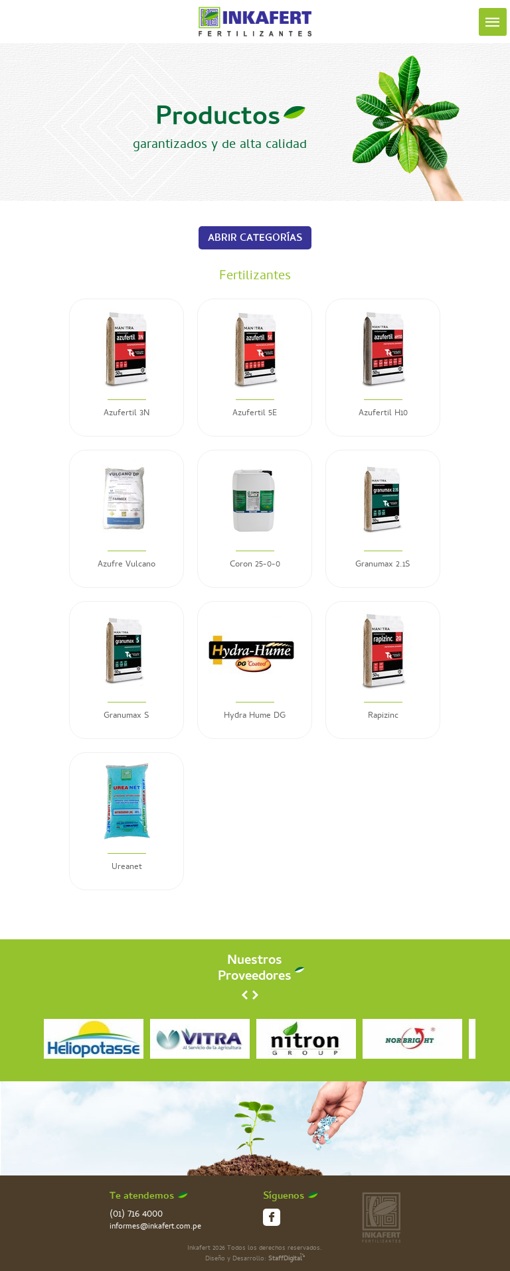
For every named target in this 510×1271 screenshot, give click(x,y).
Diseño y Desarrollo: (255, 1259)
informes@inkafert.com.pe (155, 1227)
